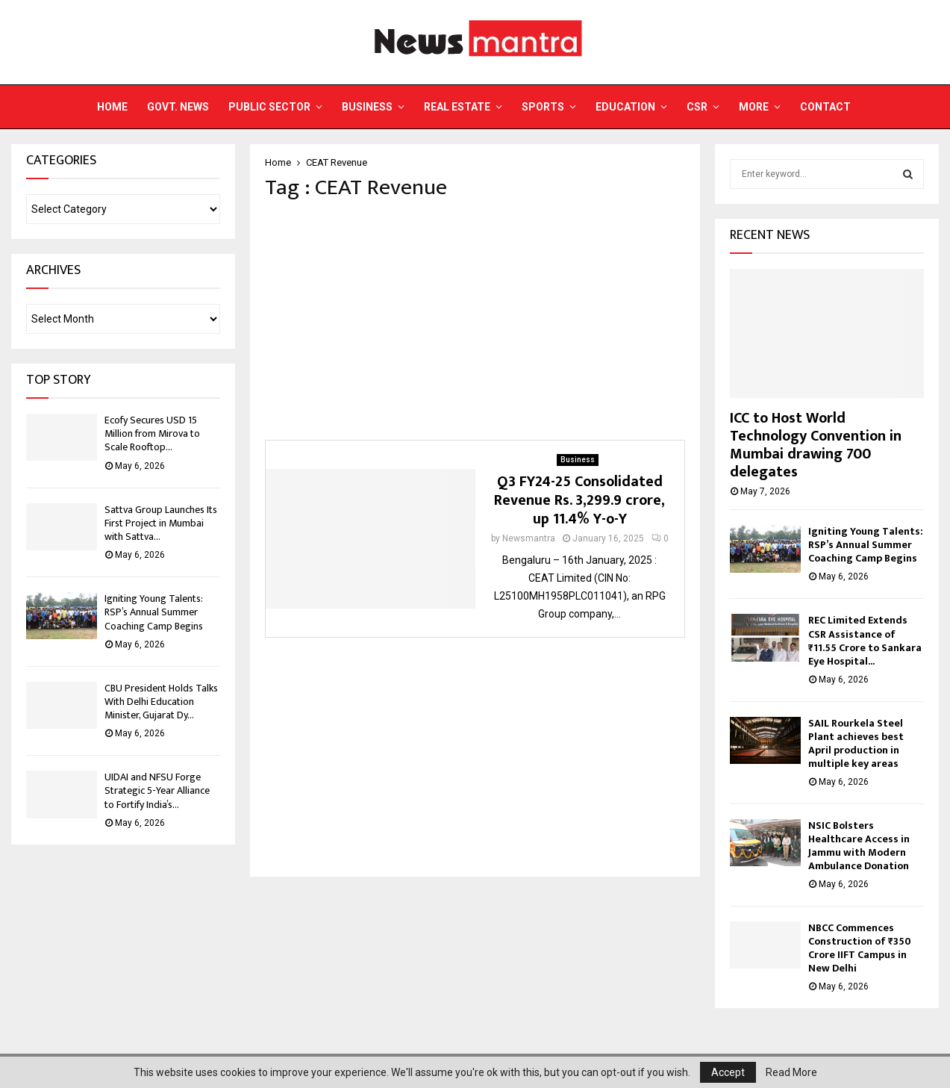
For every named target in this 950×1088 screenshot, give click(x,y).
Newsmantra (528, 538)
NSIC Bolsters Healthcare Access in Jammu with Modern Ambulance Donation (859, 845)
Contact (825, 107)
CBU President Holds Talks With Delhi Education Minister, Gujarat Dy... (161, 702)
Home (112, 107)
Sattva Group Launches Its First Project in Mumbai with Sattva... (160, 523)
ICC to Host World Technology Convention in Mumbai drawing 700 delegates (815, 445)
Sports (543, 107)
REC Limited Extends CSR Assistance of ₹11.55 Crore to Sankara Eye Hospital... (865, 640)
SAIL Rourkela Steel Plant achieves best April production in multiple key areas (856, 743)
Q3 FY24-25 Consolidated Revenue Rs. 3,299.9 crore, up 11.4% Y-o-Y (579, 500)
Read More (791, 1072)
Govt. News (178, 107)
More (754, 107)
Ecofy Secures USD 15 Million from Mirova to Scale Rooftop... (152, 433)
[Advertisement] (475, 320)
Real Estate (457, 107)
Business (367, 107)
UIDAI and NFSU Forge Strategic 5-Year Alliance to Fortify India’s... (157, 790)
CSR (697, 107)
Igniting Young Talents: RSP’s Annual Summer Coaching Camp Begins (153, 612)
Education (625, 107)
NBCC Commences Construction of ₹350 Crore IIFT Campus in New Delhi (859, 948)
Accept (728, 1072)
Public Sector (269, 107)
